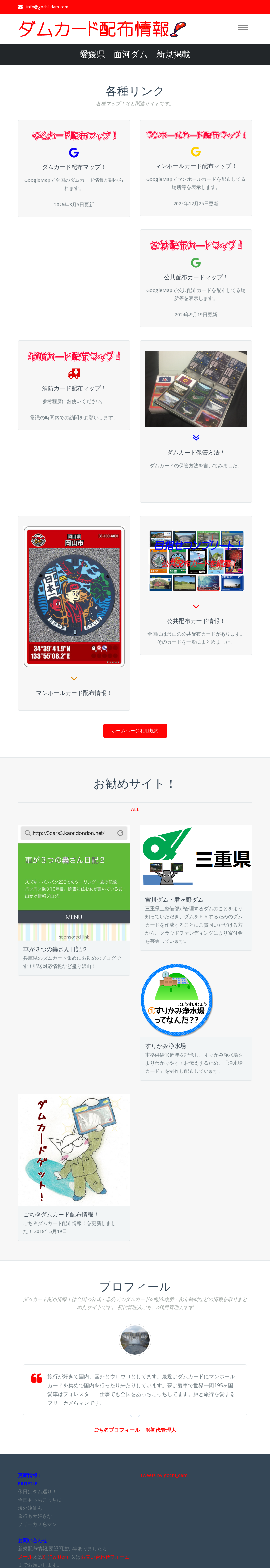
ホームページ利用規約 (135, 729)
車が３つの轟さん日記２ (55, 948)
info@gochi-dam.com (47, 6)
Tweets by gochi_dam (164, 1474)
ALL (135, 808)
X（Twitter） (56, 1556)
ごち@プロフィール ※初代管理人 (135, 1429)
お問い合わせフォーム (105, 1556)
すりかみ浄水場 (165, 1044)
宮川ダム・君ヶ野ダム (174, 898)
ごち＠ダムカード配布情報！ (61, 1213)
